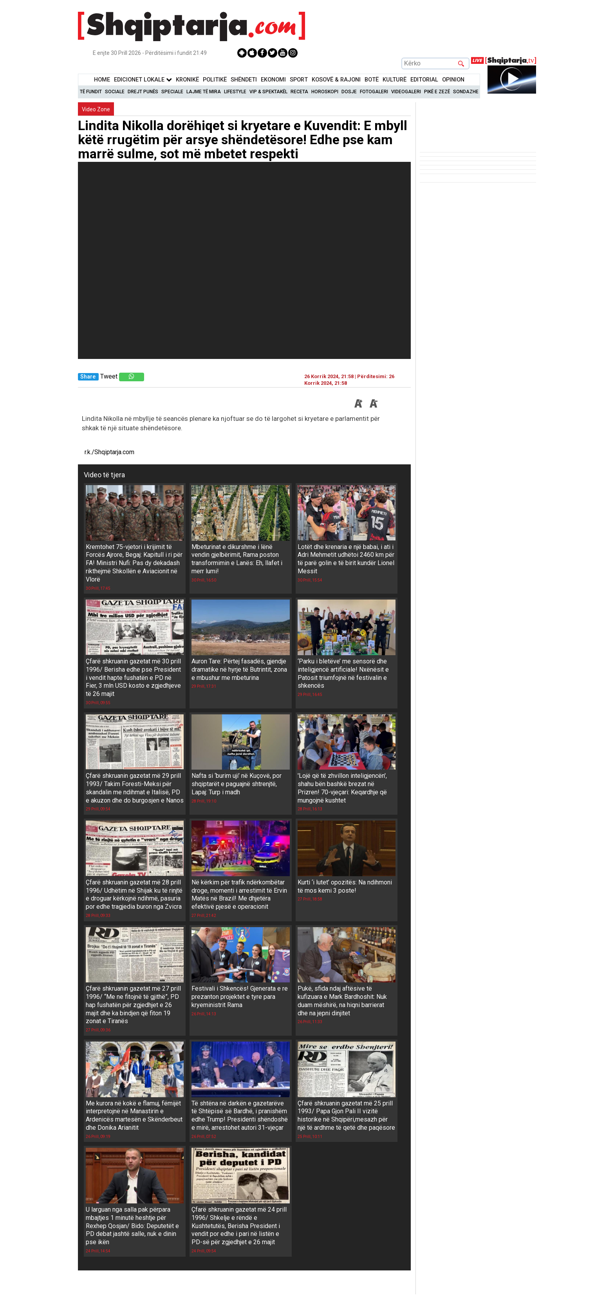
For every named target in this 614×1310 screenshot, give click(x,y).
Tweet (108, 376)
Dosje (349, 91)
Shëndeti (244, 79)
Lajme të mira (203, 91)
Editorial (424, 79)
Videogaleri (406, 91)
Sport (299, 79)
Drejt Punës (143, 91)
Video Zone (96, 109)
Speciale (172, 91)
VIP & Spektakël (268, 91)
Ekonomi (273, 79)
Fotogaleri (374, 91)
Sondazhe (466, 91)
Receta (299, 91)
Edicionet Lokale (143, 79)
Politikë (215, 79)
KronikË (187, 79)
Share (88, 376)
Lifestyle (235, 91)
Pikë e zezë (437, 91)
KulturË (394, 79)
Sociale (115, 91)
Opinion (453, 79)
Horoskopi (324, 91)
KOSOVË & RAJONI (336, 79)
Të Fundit (91, 91)
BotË (372, 79)
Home (102, 79)
